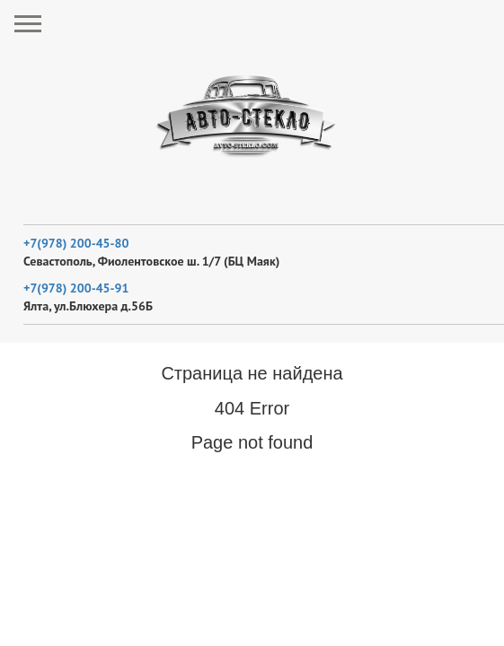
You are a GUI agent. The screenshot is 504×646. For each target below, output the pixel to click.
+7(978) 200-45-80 (75, 243)
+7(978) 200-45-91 (75, 288)
